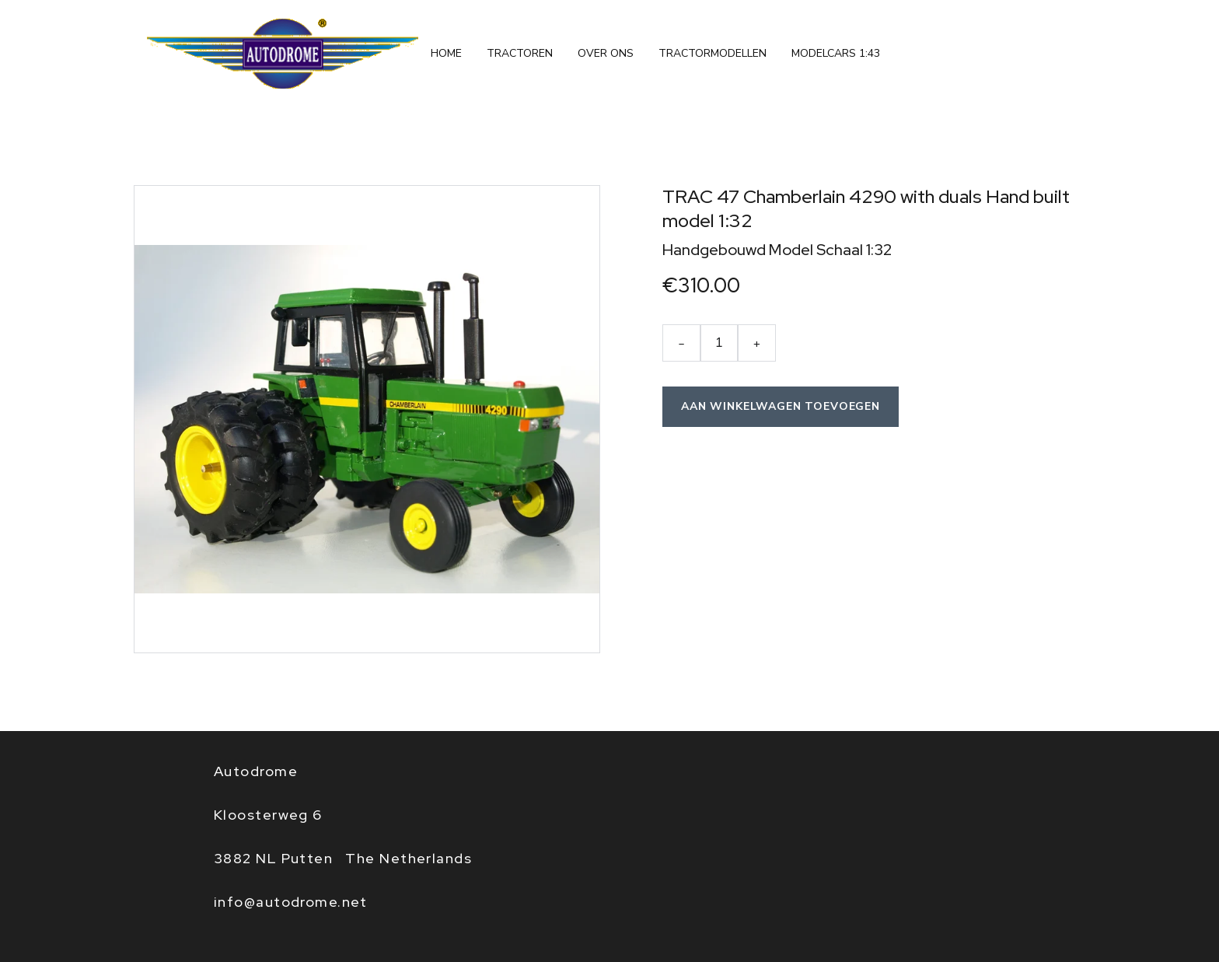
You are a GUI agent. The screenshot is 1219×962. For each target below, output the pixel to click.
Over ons (606, 54)
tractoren (520, 54)
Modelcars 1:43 (835, 54)
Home (446, 54)
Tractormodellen (712, 54)
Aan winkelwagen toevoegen (780, 406)
